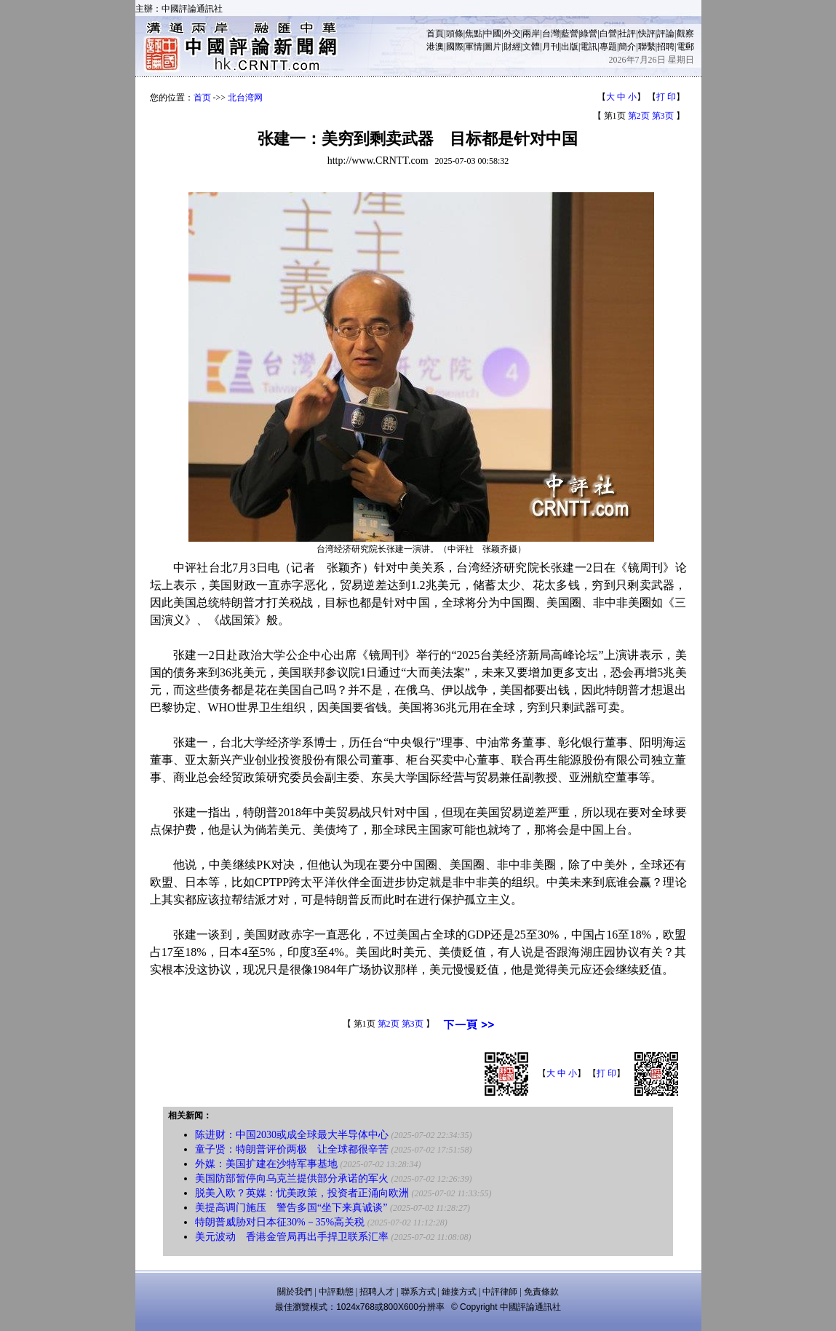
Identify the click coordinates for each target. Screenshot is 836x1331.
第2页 (639, 116)
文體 (531, 47)
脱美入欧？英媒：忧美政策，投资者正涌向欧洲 (302, 1193)
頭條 (454, 33)
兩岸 (531, 33)
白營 (608, 33)
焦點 (473, 33)
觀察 (685, 33)
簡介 (627, 47)
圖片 (492, 47)
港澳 (435, 47)
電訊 (588, 47)
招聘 (665, 47)
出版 (569, 47)
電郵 (685, 47)
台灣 (551, 33)
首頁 (435, 33)
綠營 (588, 33)
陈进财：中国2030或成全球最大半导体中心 (292, 1134)
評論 (665, 33)
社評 (627, 33)
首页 (202, 97)
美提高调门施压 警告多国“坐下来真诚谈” (291, 1207)
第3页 (663, 116)
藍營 (569, 33)
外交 (512, 33)
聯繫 (647, 47)
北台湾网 (245, 97)
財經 (512, 47)
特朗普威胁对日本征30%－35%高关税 (280, 1222)
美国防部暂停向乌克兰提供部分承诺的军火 (292, 1178)
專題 (608, 47)
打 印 (666, 97)
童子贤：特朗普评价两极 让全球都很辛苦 (292, 1149)
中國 (492, 33)
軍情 (473, 47)
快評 (647, 33)
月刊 (551, 47)
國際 (454, 47)
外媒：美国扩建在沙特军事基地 (266, 1163)
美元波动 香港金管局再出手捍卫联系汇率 (292, 1236)
